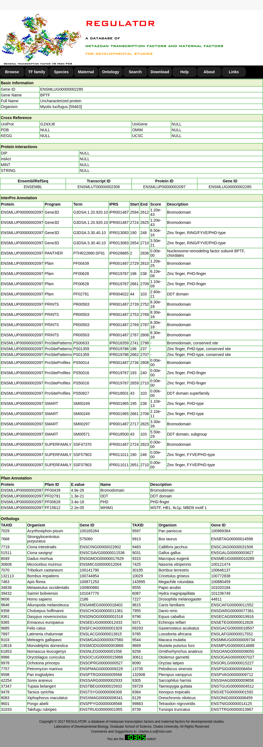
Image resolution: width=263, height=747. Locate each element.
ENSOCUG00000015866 (101, 657)
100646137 (220, 570)
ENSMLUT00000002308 (99, 187)
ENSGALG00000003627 (232, 553)
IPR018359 (119, 343)
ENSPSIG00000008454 (231, 669)
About (209, 72)
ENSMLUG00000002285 (61, 89)
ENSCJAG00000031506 (232, 547)
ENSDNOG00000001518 (101, 616)
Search (135, 72)
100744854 (89, 576)
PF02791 (52, 496)
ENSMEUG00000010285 (232, 558)
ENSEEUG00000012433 (101, 622)
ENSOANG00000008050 (232, 651)
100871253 (89, 582)
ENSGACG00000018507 (232, 628)
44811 (216, 599)
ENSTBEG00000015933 (101, 686)
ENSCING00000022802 (100, 547)
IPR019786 (119, 349)
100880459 (220, 582)
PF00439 (52, 490)
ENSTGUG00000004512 (232, 686)
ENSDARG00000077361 (232, 611)
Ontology (110, 72)
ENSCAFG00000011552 (232, 605)
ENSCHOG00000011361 (101, 611)
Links (234, 72)
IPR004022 (119, 294)
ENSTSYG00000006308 (101, 692)
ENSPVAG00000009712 (232, 674)
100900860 (89, 587)
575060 (86, 539)
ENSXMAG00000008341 (101, 698)
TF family (36, 72)
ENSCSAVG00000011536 (102, 553)
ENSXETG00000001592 (232, 692)
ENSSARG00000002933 (101, 680)
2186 (84, 599)
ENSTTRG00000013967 (232, 709)
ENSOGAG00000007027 (232, 657)
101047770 (89, 593)
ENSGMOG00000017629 (102, 558)
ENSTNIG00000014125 (231, 703)
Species (61, 72)
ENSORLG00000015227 (232, 663)
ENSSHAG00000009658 (232, 680)
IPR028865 (119, 253)
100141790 (89, 570)
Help (184, 72)
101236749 (220, 593)
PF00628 (52, 502)
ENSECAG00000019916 (232, 616)
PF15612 (52, 507)
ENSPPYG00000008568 (101, 703)
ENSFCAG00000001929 (101, 628)
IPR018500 (119, 434)
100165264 (89, 531)
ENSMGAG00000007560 (101, 640)
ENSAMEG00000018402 (101, 605)
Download (160, 72)
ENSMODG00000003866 (101, 645)
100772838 (220, 576)
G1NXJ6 (47, 124)
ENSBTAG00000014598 (232, 539)
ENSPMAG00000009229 (101, 669)
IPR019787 (119, 273)
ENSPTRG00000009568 (101, 674)
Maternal (86, 72)
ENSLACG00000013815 (101, 634)
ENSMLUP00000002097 (164, 187)
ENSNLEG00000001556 (101, 651)
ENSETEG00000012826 (232, 622)
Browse (12, 72)
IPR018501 (119, 393)
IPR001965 (119, 403)
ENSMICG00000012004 (101, 564)
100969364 (220, 531)
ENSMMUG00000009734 (233, 640)
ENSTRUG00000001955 (101, 709)
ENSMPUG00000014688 (232, 645)
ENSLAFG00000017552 (232, 634)
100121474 (220, 564)
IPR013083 (119, 232)
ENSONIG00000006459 (231, 698)
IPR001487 (119, 212)
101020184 (220, 587)
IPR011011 (119, 454)
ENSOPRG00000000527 (101, 663)
